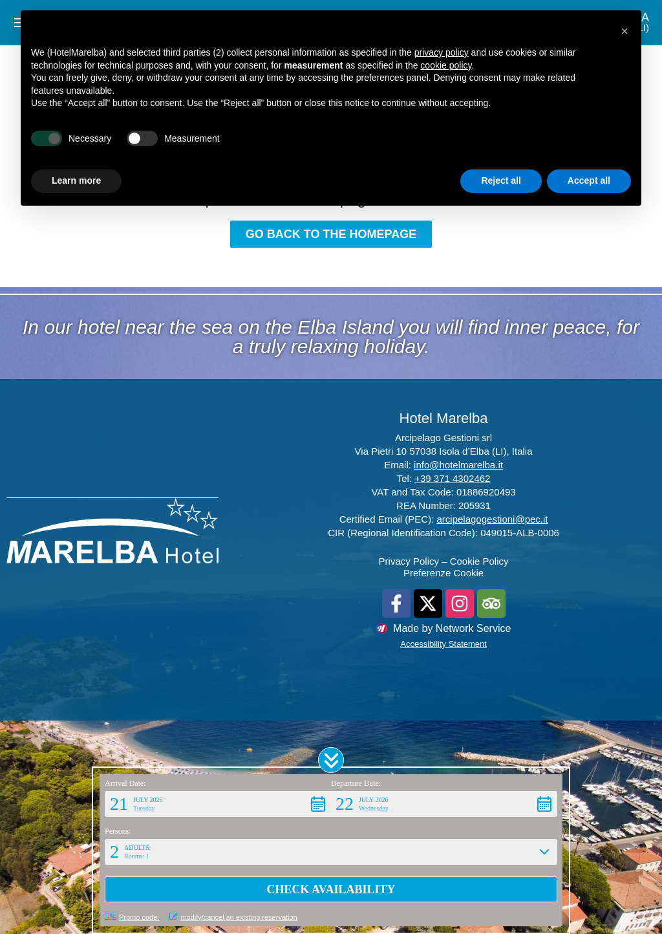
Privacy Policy (409, 561)
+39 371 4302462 (452, 478)
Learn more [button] (76, 180)
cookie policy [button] (445, 65)
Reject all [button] (500, 180)
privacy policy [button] (441, 52)
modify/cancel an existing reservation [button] (233, 917)
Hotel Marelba (444, 418)
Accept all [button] (589, 180)
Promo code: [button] (132, 917)
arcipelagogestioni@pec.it (492, 519)
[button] (331, 760)
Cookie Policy (479, 561)
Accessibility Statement (443, 644)
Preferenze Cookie (443, 572)
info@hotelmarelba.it (458, 464)
